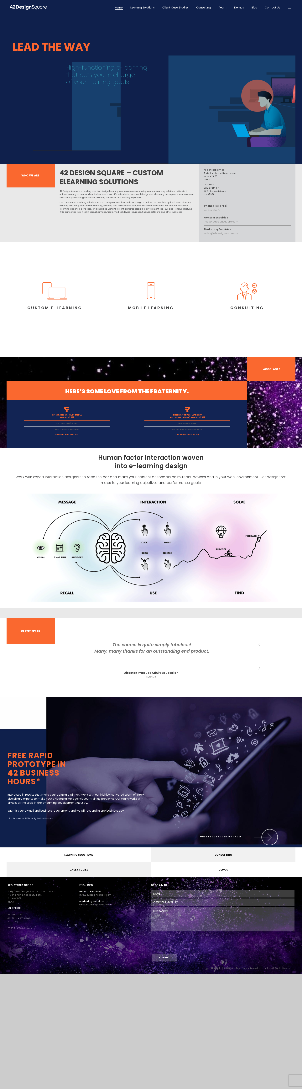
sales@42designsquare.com (95, 904)
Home (119, 7)
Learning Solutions (142, 7)
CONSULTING (223, 855)
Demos (239, 7)
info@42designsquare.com (95, 894)
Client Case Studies (175, 7)
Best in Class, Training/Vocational (66, 423)
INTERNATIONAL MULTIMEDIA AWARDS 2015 (67, 416)
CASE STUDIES (79, 870)
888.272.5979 (24, 927)
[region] (151, 91)
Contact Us (272, 7)
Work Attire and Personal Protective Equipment (187, 429)
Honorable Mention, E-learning (187, 423)
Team (222, 7)
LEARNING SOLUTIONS (78, 855)
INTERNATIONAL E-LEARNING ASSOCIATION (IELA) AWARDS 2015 (187, 416)
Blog (254, 7)
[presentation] (172, 945)
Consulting (203, 7)
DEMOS (223, 870)
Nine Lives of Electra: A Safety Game (67, 429)
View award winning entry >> (66, 434)
